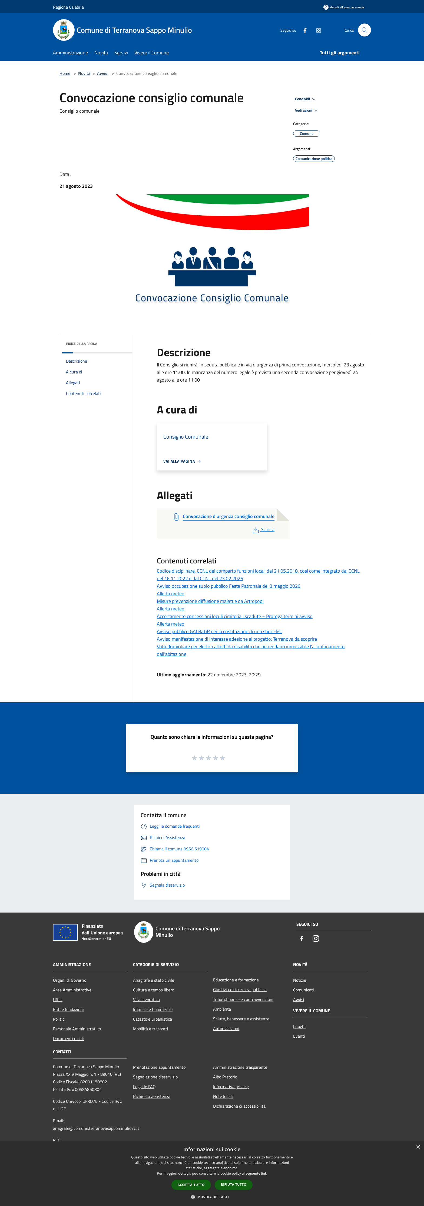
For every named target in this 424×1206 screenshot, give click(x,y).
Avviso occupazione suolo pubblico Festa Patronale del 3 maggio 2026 (228, 586)
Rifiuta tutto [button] (234, 1184)
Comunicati (303, 990)
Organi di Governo (69, 980)
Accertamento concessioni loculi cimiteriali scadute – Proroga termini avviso (235, 616)
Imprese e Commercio (153, 1009)
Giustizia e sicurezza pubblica (240, 989)
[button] (212, 1197)
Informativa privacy (231, 1086)
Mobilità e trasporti (150, 1028)
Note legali (223, 1096)
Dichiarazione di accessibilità (239, 1106)
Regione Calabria (68, 7)
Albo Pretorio (225, 1077)
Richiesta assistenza (151, 1096)
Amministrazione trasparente (240, 1067)
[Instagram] (316, 30)
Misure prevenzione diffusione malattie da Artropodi (210, 601)
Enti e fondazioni (68, 1009)
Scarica (262, 529)
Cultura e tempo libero (153, 990)
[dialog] (212, 1173)
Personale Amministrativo (77, 1028)
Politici (59, 1019)
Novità (84, 73)
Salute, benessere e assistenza (241, 1018)
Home (64, 73)
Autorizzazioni (226, 1028)
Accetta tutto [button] (191, 1184)
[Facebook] (302, 30)
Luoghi (299, 1026)
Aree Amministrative (72, 990)
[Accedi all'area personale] (343, 7)
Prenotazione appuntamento (159, 1067)
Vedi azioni (307, 110)
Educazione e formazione (236, 980)
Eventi (299, 1036)
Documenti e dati (68, 1038)
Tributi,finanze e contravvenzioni (243, 999)
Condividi (306, 99)
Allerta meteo (170, 593)
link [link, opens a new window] (264, 1173)
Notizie (299, 980)
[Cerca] (364, 30)
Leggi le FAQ (144, 1086)
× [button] (418, 1147)
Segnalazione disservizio (155, 1077)
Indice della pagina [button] (81, 343)
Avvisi (102, 73)
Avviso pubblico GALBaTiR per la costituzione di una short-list (219, 631)
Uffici (57, 999)
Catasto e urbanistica (152, 1019)
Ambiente (222, 1009)
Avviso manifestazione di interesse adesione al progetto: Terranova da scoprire (237, 639)
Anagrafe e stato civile (153, 980)
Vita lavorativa (146, 999)
